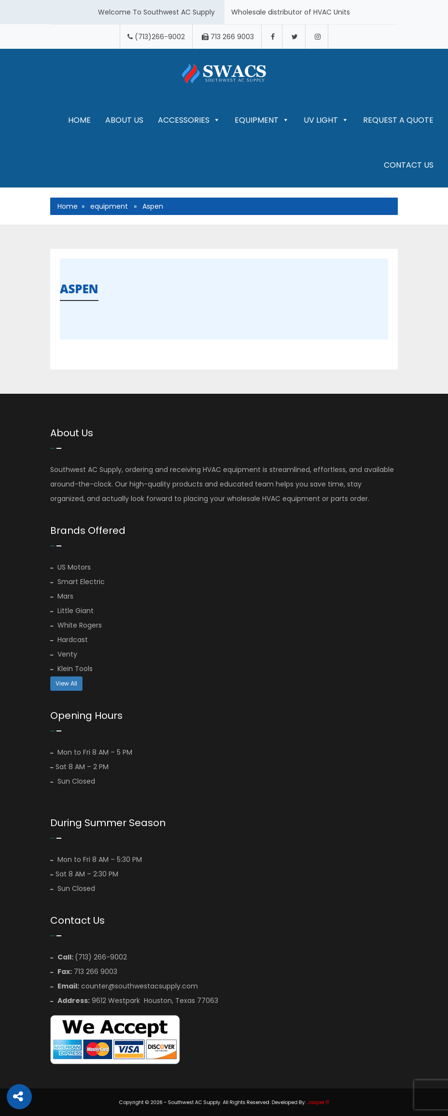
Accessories (189, 120)
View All (66, 683)
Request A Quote (398, 120)
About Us (124, 120)
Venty (63, 654)
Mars (61, 596)
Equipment (262, 120)
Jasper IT (300, 1102)
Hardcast (69, 639)
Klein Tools (71, 668)
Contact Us (409, 165)
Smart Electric (77, 582)
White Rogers (76, 625)
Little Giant (72, 610)
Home (79, 120)
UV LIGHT (326, 120)
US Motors (70, 567)
